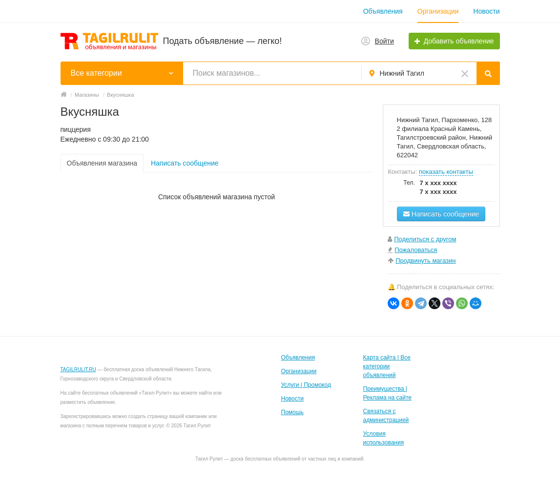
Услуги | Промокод (306, 384)
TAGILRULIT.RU (78, 369)
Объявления (383, 11)
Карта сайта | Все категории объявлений (387, 366)
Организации (438, 11)
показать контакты (446, 171)
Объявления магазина (102, 163)
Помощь (292, 412)
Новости (486, 11)
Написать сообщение (185, 163)
